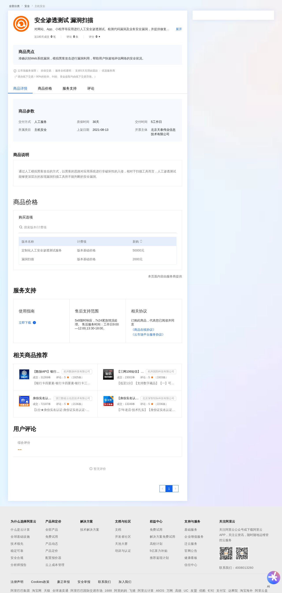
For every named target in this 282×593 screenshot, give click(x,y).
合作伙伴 (148, 7)
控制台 (246, 7)
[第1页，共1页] (169, 534)
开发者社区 (123, 582)
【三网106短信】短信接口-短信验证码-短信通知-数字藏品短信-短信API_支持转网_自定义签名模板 (130, 417)
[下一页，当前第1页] (175, 534)
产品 (57, 7)
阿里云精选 (85, 32)
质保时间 (83, 167)
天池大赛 (121, 589)
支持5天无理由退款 (86, 116)
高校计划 (156, 589)
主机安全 (40, 52)
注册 (256, 7)
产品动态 (51, 589)
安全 (27, 52)
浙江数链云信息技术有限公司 (73, 444)
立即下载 (28, 368)
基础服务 (190, 575)
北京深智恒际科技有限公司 (158, 444)
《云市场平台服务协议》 (148, 380)
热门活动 (103, 32)
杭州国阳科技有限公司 (161, 417)
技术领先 (17, 589)
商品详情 (20, 134)
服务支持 (70, 134)
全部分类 (14, 52)
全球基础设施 (20, 582)
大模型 (45, 7)
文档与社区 (89, 7)
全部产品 (51, 575)
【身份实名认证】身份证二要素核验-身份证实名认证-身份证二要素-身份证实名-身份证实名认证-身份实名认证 (128, 444)
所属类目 (25, 175)
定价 (121, 7)
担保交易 (46, 116)
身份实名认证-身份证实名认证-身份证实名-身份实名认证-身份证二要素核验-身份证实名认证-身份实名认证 (42, 444)
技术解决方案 (89, 575)
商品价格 (45, 134)
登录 (272, 7)
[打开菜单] (7, 7)
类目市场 (67, 32)
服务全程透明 (63, 116)
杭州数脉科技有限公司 (77, 417)
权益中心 (107, 7)
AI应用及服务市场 (46, 32)
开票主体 (141, 175)
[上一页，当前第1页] (163, 534)
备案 (235, 7)
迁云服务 (190, 589)
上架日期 (83, 175)
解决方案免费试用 (162, 582)
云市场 (133, 7)
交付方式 (25, 167)
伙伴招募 (119, 32)
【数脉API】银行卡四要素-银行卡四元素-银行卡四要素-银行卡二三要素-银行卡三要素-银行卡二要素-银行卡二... (46, 417)
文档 (118, 575)
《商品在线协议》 (143, 375)
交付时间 (141, 167)
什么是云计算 (20, 575)
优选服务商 (108, 116)
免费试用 (51, 582)
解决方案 (71, 7)
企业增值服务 (194, 582)
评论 (90, 134)
